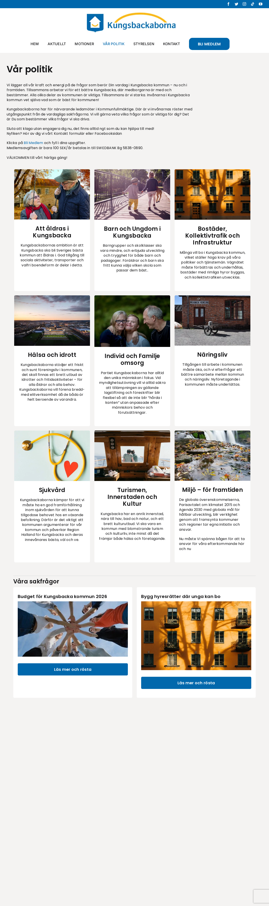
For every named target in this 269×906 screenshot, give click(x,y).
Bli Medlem (33, 142)
